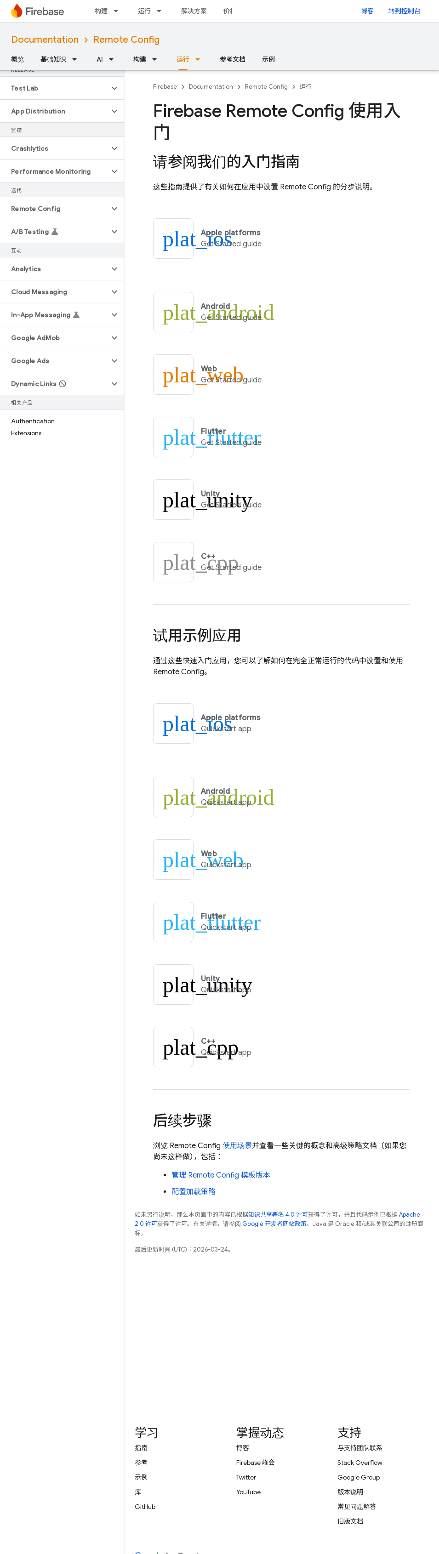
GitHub (145, 1507)
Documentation (45, 40)
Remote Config (126, 40)
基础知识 (53, 59)
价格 (229, 11)
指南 (141, 1448)
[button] (54, 88)
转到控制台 (404, 11)
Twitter (246, 1477)
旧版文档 (350, 1521)
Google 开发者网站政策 (274, 1224)
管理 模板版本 (220, 1175)
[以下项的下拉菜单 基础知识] (77, 59)
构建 (101, 11)
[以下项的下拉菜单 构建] (119, 11)
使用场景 (237, 1145)
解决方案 (194, 11)
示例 (268, 59)
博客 (367, 11)
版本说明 (350, 1492)
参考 (141, 1462)
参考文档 (232, 59)
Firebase (165, 87)
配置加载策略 (193, 1191)
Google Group (358, 1477)
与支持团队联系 (359, 1448)
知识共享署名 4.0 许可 (278, 1214)
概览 (17, 59)
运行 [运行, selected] (183, 59)
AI (100, 59)
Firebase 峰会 (255, 1462)
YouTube (248, 1492)
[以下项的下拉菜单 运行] (162, 11)
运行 (144, 11)
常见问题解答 (356, 1507)
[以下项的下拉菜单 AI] (114, 59)
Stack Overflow (359, 1462)
